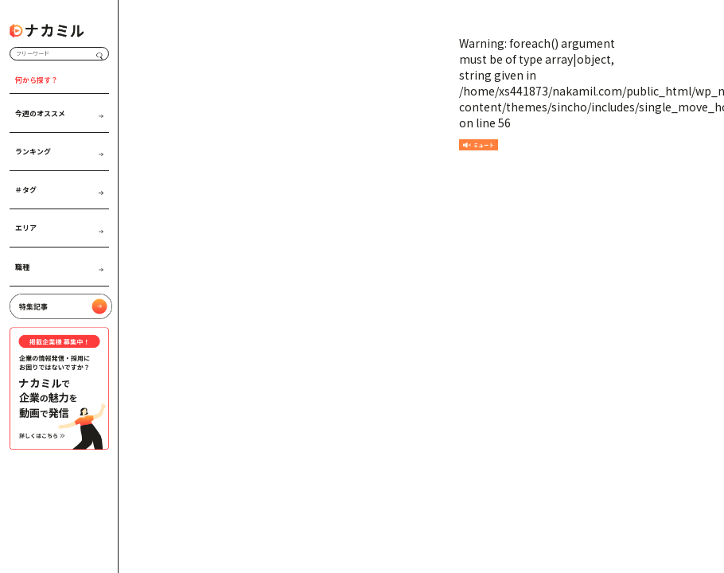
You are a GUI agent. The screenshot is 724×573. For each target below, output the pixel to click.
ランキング (59, 151)
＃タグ (59, 189)
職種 (59, 267)
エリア (59, 228)
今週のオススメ (59, 113)
